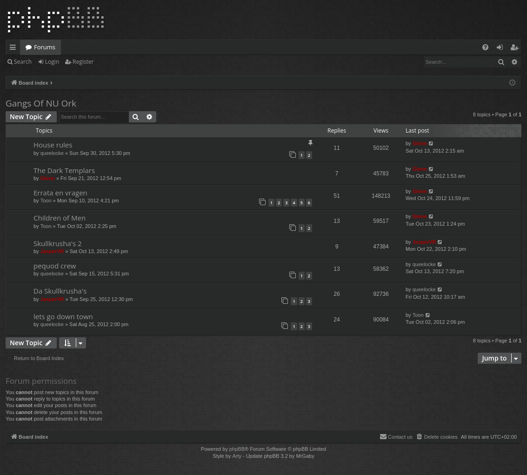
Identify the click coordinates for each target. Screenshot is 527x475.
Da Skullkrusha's (60, 290)
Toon (46, 200)
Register (83, 62)
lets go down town (63, 316)
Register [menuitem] (516, 49)
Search (23, 62)
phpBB (237, 449)
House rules (52, 144)
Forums (44, 47)
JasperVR (52, 251)
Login (52, 62)
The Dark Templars (64, 170)
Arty (237, 456)
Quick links (14, 49)
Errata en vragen (60, 192)
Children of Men (59, 217)
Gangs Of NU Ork (41, 103)
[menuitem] (485, 47)
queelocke (52, 153)
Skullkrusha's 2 (57, 243)
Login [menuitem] (501, 49)
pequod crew (54, 265)
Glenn (420, 143)
